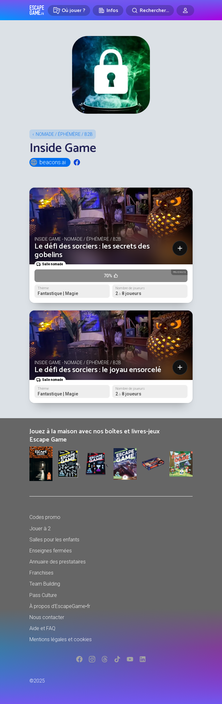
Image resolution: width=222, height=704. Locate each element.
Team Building (44, 584)
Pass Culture (43, 595)
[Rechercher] (150, 10)
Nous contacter (46, 617)
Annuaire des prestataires (57, 562)
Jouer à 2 (40, 529)
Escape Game (36, 10)
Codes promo (44, 517)
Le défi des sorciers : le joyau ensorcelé (97, 370)
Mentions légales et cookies (60, 639)
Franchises (41, 573)
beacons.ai (48, 162)
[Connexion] (185, 10)
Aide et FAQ (42, 628)
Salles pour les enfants (54, 540)
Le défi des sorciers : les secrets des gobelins (92, 250)
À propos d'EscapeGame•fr (59, 606)
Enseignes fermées (50, 551)
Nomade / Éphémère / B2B (64, 134)
